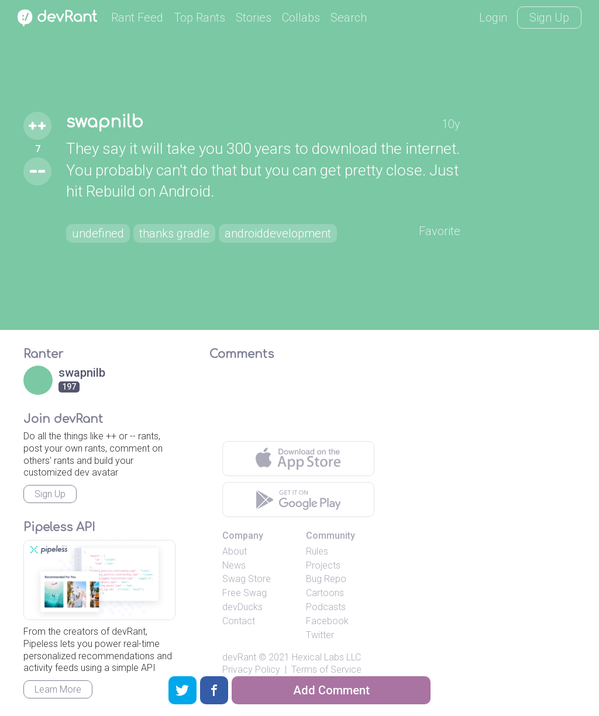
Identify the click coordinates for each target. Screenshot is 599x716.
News (234, 565)
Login (493, 18)
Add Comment (331, 690)
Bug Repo (326, 578)
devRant (239, 657)
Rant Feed (137, 18)
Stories (253, 18)
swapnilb (104, 122)
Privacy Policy (251, 669)
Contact (238, 620)
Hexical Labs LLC (326, 657)
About (234, 551)
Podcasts (326, 606)
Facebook (327, 620)
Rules (317, 551)
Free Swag (244, 592)
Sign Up (549, 18)
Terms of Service (326, 669)
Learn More (58, 689)
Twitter (320, 635)
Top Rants (199, 18)
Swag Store (246, 578)
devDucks (242, 606)
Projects (323, 565)
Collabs (301, 18)
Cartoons (325, 592)
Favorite (439, 231)
